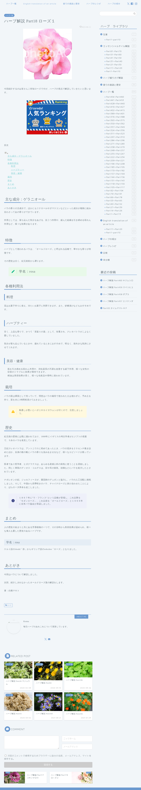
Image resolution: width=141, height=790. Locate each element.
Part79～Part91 (121, 194)
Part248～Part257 (121, 150)
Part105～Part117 (121, 187)
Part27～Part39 (121, 207)
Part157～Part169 (121, 173)
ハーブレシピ (119, 246)
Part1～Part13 (121, 214)
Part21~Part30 (121, 64)
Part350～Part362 (121, 123)
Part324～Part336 (121, 130)
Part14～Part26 (121, 210)
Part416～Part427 (121, 107)
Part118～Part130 (121, 184)
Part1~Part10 (121, 71)
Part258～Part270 (121, 147)
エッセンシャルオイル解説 (119, 46)
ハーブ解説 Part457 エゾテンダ (118, 301)
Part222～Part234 (121, 157)
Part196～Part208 (121, 163)
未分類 (119, 259)
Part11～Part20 (121, 68)
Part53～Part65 (121, 200)
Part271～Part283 (121, 143)
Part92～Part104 (121, 190)
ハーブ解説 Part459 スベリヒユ (118, 287)
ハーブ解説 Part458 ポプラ (116, 294)
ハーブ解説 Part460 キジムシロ (118, 280)
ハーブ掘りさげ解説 (119, 77)
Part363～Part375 (121, 120)
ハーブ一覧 (11, 3)
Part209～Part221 (121, 160)
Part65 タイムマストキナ (115, 308)
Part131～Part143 (121, 180)
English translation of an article (39, 3)
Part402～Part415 (121, 110)
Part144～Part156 (121, 177)
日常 (119, 252)
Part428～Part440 (121, 103)
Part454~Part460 (121, 97)
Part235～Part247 (121, 153)
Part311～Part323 (121, 133)
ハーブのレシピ (93, 3)
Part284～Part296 (121, 140)
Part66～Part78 (121, 197)
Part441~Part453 (121, 100)
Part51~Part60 (121, 54)
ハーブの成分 (114, 3)
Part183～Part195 (121, 167)
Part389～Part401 (121, 113)
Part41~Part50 (121, 58)
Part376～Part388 (121, 117)
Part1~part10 (121, 39)
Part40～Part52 (121, 204)
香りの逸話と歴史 (71, 3)
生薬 (119, 34)
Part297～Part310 (121, 137)
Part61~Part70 (121, 51)
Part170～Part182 (121, 170)
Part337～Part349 (121, 127)
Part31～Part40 (121, 61)
